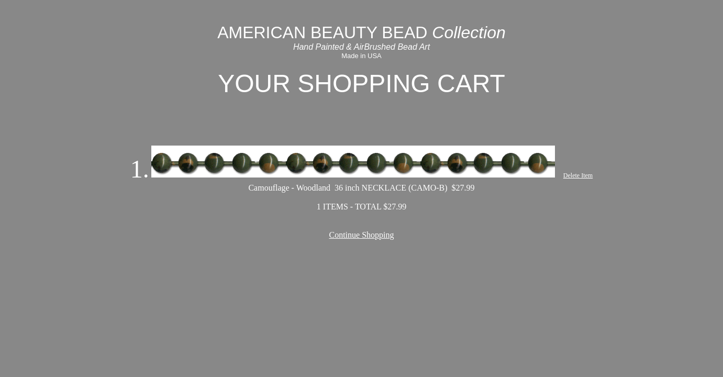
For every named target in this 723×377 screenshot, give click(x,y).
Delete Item (578, 175)
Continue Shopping (361, 234)
